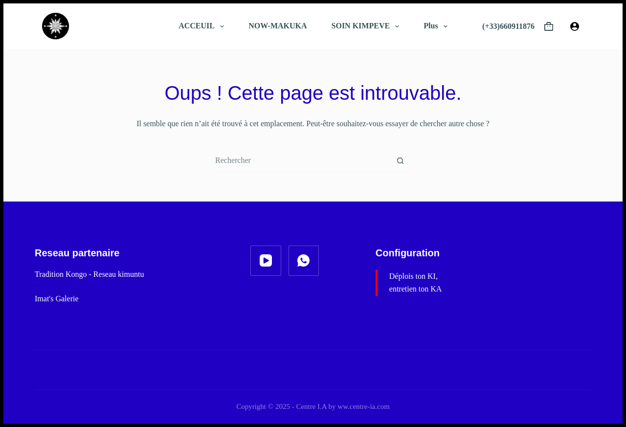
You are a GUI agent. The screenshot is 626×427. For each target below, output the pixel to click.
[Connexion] (574, 26)
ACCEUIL (203, 26)
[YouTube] (265, 261)
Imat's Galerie (57, 298)
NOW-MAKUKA (277, 26)
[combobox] (302, 161)
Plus (437, 26)
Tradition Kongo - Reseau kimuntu (89, 274)
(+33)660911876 (508, 26)
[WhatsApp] (304, 261)
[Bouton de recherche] (400, 160)
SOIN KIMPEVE (367, 26)
